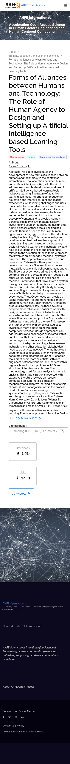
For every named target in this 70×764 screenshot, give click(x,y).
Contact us (8, 725)
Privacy (20, 725)
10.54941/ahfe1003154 (28, 418)
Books (12, 51)
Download (21, 494)
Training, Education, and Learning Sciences (34, 55)
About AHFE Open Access (18, 686)
